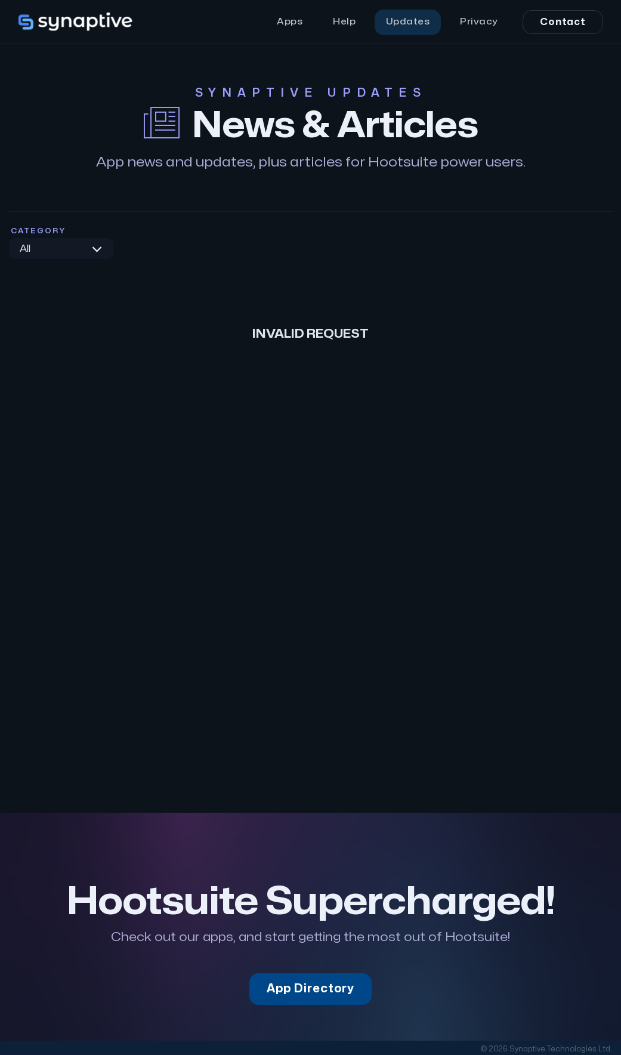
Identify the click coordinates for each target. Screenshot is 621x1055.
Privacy (479, 21)
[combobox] (61, 248)
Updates (408, 21)
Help (344, 21)
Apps (289, 21)
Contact (563, 22)
